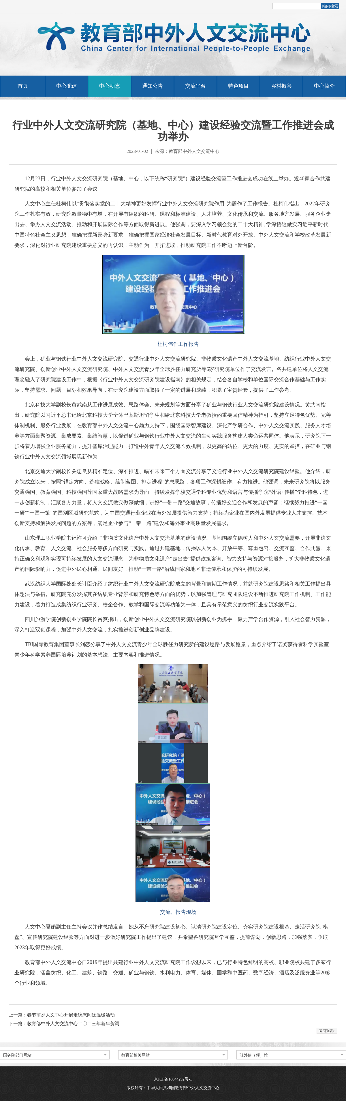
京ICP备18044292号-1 (173, 1079)
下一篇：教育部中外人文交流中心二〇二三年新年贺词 (64, 1023)
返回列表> (327, 1031)
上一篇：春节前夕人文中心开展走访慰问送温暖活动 (62, 1014)
